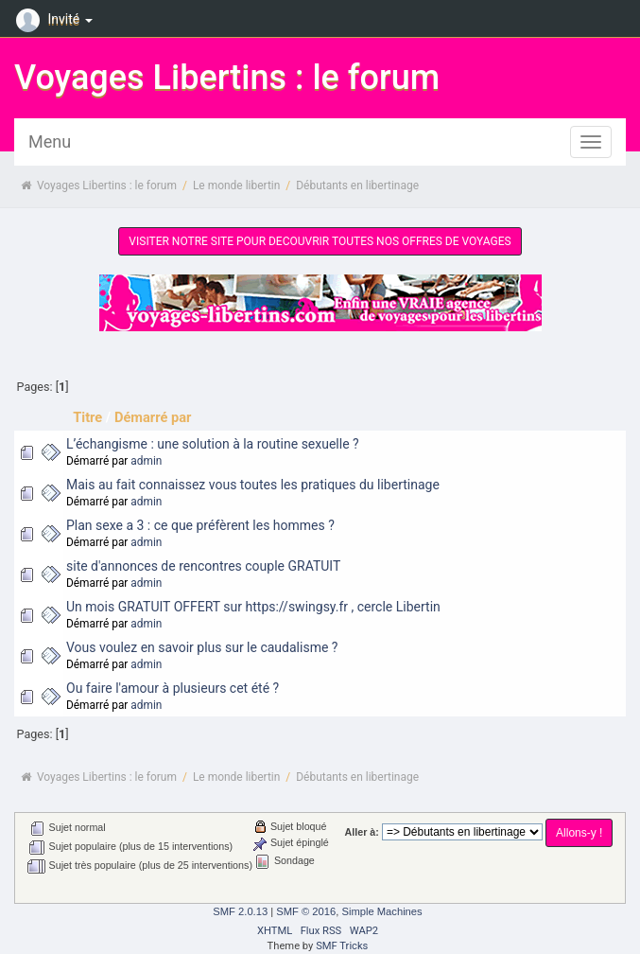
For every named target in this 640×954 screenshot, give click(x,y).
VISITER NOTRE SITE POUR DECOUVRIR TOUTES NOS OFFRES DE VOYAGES (319, 241)
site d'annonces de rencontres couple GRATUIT (203, 566)
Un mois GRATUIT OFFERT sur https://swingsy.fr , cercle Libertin (253, 606)
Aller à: (362, 832)
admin (146, 461)
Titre (87, 417)
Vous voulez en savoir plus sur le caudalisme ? (201, 647)
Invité (57, 18)
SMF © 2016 (306, 911)
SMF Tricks (342, 946)
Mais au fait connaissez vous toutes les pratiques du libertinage (253, 484)
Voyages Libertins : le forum (227, 77)
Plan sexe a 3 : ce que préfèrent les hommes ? (200, 525)
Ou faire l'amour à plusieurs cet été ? (172, 688)
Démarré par (152, 417)
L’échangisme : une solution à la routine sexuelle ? (212, 443)
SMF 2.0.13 (240, 911)
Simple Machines (381, 911)
